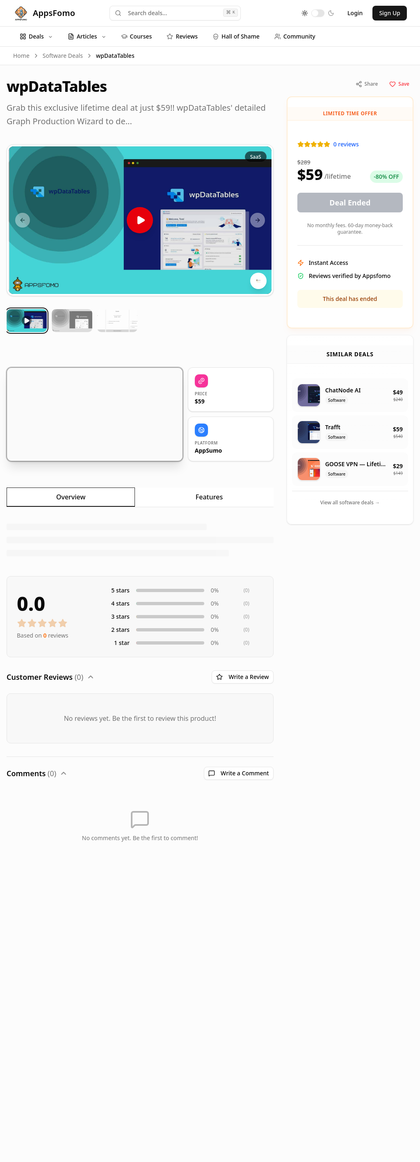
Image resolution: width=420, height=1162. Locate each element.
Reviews (182, 36)
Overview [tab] (70, 496)
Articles (87, 36)
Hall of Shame (236, 36)
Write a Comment (238, 773)
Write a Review (242, 677)
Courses (136, 36)
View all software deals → (350, 502)
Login (355, 13)
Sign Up (389, 13)
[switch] (317, 13)
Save (399, 83)
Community (294, 36)
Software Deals (63, 55)
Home (21, 55)
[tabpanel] (140, 540)
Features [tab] (209, 496)
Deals (36, 36)
